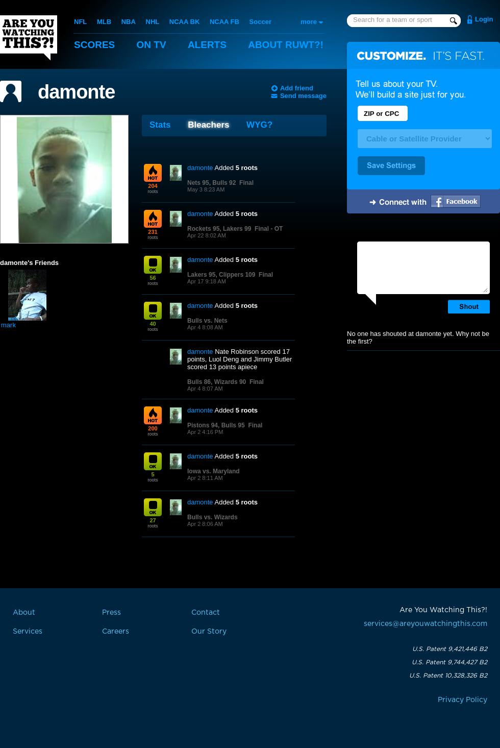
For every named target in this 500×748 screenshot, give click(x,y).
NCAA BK (184, 22)
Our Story (209, 631)
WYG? (259, 125)
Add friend (296, 88)
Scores (94, 44)
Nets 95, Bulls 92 (211, 182)
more (309, 22)
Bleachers (208, 125)
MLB (104, 22)
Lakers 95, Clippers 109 (221, 274)
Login (484, 19)
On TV (151, 44)
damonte (76, 92)
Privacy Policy (462, 700)
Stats (160, 125)
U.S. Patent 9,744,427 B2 (449, 662)
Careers (115, 631)
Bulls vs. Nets (207, 320)
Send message (303, 96)
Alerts (207, 44)
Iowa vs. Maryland (213, 471)
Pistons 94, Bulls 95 (216, 425)
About (285, 44)
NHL (153, 22)
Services (27, 631)
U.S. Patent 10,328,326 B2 (448, 675)
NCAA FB (224, 22)
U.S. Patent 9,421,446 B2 (449, 649)
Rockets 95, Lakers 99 (219, 228)
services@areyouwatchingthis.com (425, 624)
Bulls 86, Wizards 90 (216, 381)
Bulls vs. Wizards (212, 517)
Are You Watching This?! (28, 37)
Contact (205, 612)
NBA (128, 22)
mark (8, 325)
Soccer (260, 22)
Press (111, 612)
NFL (80, 22)
